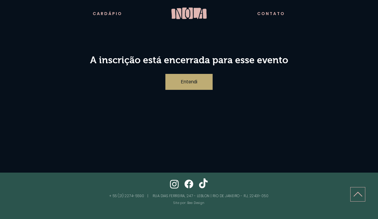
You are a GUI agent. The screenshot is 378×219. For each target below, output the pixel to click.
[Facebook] (189, 184)
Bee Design (195, 203)
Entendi (189, 82)
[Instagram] (174, 184)
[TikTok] (203, 184)
